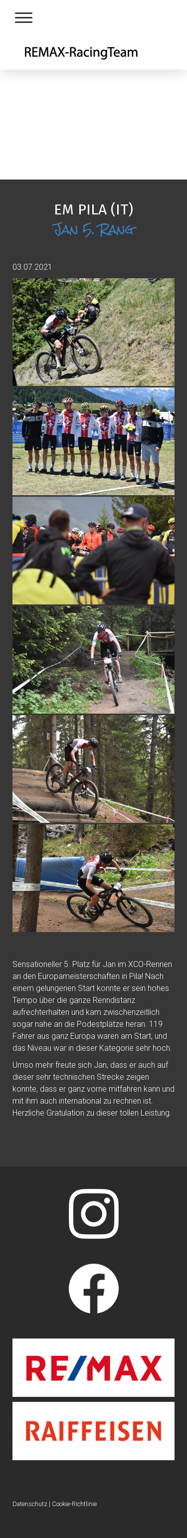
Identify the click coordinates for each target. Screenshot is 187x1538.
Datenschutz (29, 1504)
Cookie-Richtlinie (74, 1504)
